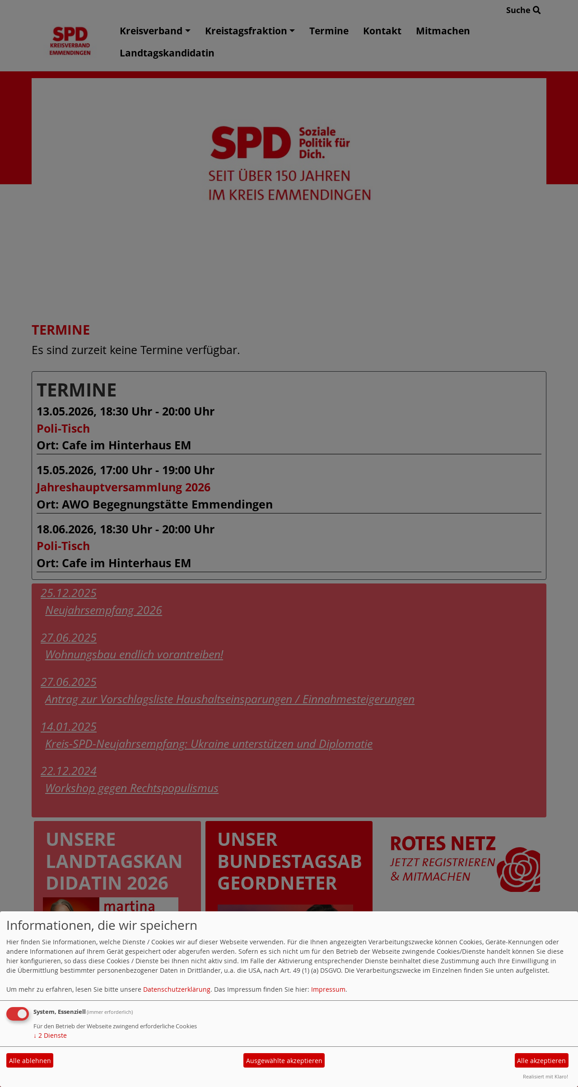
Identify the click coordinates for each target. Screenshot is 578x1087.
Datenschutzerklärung (176, 989)
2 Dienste (50, 1035)
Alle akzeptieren (541, 1060)
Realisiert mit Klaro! (545, 1076)
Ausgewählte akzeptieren (284, 1060)
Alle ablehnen (30, 1060)
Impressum (328, 989)
